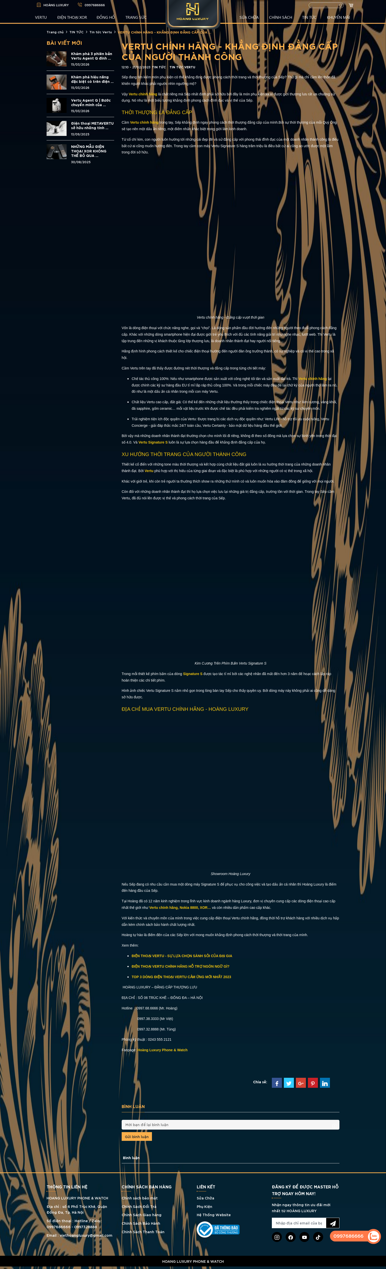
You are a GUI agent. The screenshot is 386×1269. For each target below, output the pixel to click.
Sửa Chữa (205, 1197)
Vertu (149, 471)
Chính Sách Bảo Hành (141, 1223)
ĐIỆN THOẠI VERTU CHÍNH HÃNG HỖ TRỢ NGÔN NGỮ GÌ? (181, 966)
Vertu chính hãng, (163, 908)
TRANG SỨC (136, 17)
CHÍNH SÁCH (280, 17)
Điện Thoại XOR (72, 17)
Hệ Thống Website (214, 1214)
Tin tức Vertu (100, 32)
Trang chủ (55, 32)
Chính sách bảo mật (140, 1197)
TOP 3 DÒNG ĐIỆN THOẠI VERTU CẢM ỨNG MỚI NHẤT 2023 (181, 977)
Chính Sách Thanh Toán (143, 1231)
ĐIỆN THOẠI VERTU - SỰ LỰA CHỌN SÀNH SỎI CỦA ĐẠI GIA (182, 956)
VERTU (41, 17)
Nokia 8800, (189, 908)
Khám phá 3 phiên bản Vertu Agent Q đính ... (91, 55)
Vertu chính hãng (143, 94)
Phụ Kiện (204, 1206)
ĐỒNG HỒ (106, 17)
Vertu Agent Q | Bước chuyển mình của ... (91, 102)
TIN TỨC (309, 17)
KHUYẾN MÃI (338, 17)
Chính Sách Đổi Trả (139, 1206)
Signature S (193, 674)
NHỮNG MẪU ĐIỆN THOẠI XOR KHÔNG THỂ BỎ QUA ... (88, 151)
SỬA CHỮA (249, 17)
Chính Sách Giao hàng (141, 1214)
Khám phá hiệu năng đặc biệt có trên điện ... (92, 79)
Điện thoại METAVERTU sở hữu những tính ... (92, 125)
